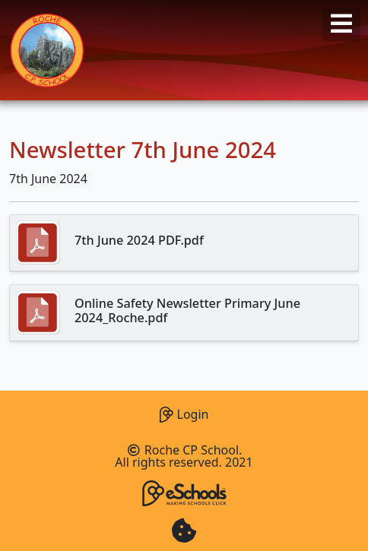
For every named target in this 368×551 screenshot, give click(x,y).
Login (184, 412)
